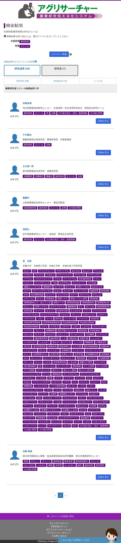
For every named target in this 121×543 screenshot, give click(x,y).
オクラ (27, 291)
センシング (36, 358)
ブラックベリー (95, 398)
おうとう (70, 287)
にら (75, 382)
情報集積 (89, 342)
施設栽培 (54, 338)
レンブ (42, 426)
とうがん (41, 378)
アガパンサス (62, 271)
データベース (43, 370)
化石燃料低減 (37, 295)
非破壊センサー (67, 394)
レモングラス (99, 422)
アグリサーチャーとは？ (59, 529)
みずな (102, 406)
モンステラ (29, 418)
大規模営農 (104, 358)
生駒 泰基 (27, 451)
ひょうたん (29, 398)
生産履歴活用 (92, 354)
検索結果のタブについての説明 (20, 61)
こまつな (86, 326)
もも (88, 414)
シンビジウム (30, 350)
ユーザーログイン (59, 523)
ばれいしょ (91, 390)
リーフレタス (30, 422)
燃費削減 (28, 386)
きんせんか (76, 310)
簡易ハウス (63, 299)
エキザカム (65, 283)
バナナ (48, 390)
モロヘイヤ (98, 414)
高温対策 (95, 318)
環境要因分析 (103, 303)
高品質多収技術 (31, 326)
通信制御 (77, 366)
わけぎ (67, 426)
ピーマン (43, 394)
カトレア (50, 295)
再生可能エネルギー (67, 330)
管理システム (41, 306)
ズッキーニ (78, 350)
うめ (54, 283)
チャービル (49, 366)
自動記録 (73, 338)
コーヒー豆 (69, 318)
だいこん (28, 362)
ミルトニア (40, 414)
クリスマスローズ (49, 315)
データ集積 (29, 370)
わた (75, 426)
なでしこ (98, 378)
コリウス (28, 330)
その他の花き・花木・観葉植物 (72, 113)
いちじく (28, 283)
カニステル (63, 295)
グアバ (87, 310)
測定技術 (81, 358)
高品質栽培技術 (70, 322)
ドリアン (68, 378)
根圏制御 (50, 330)
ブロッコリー (45, 402)
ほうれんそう (85, 402)
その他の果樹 (30, 430)
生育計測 (54, 354)
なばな (27, 382)
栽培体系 (68, 461)
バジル (82, 386)
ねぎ (104, 382)
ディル (46, 374)
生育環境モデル (40, 354)
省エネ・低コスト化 (61, 342)
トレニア (80, 378)
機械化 (49, 176)
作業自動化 (95, 330)
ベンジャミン (70, 402)
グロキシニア (89, 315)
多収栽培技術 (59, 362)
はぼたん (79, 390)
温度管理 (94, 291)
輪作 (80, 465)
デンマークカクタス (90, 374)
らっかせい (69, 465)
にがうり (56, 382)
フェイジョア (70, 398)
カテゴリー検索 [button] (59, 54)
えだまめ (92, 283)
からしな (97, 295)
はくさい (72, 386)
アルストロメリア (43, 279)
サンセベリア (77, 334)
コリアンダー (99, 326)
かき (26, 295)
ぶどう (82, 398)
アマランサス (94, 275)
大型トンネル (83, 287)
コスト (44, 326)
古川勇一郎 (28, 166)
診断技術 (105, 346)
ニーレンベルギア (41, 382)
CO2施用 (90, 334)
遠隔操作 (47, 287)
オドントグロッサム (42, 291)
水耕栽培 (66, 350)
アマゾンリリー (65, 275)
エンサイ (59, 287)
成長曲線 (105, 354)
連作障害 (100, 465)
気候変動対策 (30, 208)
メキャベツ (53, 414)
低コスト (56, 370)
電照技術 (56, 374)
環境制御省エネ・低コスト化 (37, 303)
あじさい (87, 271)
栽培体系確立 (82, 461)
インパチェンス (42, 283)
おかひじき (97, 287)
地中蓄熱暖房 (30, 366)
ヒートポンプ (30, 394)
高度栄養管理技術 (32, 322)
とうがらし (29, 378)
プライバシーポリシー (59, 532)
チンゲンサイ (64, 366)
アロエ (58, 279)
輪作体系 (89, 465)
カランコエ (29, 299)
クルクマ (65, 315)
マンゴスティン (67, 406)
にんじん (84, 382)
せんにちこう (68, 358)
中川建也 (27, 135)
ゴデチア (66, 326)
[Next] (65, 495)
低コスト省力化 (86, 370)
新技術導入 (65, 346)
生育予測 (79, 354)
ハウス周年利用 (57, 386)
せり (26, 358)
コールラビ (83, 318)
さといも (25, 46)
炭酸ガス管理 (86, 362)
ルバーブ (68, 422)
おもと (58, 291)
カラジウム (85, 295)
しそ (64, 338)
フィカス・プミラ (52, 398)
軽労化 (58, 318)
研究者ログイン (59, 526)
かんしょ (28, 306)
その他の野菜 (75, 208)
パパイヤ (68, 390)
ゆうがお (52, 418)
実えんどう (82, 406)
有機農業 (28, 176)
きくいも (90, 306)
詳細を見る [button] (103, 121)
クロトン (102, 315)
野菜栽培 (41, 418)
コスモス (54, 326)
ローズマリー (54, 426)
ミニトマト (94, 410)
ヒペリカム (82, 394)
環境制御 (94, 299)
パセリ (91, 386)
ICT (34, 271)
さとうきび (29, 465)
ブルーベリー (30, 402)
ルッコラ (56, 422)
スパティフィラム (94, 350)
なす (89, 378)
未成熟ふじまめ (70, 410)
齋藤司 (26, 198)
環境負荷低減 (73, 303)
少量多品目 (101, 342)
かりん (40, 299)
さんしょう (63, 334)
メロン (65, 414)
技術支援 (28, 310)
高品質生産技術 (87, 322)
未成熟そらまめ (31, 410)
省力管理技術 (39, 346)
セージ (27, 354)
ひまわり (94, 394)
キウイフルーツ (57, 306)
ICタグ (27, 271)
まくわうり (40, 406)
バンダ (102, 390)
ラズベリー (97, 418)
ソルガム (41, 465)
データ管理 (89, 366)
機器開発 (72, 306)
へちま (58, 402)
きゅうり (50, 310)
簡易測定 (50, 299)
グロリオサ (29, 318)
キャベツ (39, 310)
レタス (87, 422)
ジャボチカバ (30, 342)
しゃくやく (96, 338)
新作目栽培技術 (91, 346)
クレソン (76, 315)
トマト (58, 378)
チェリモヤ (100, 362)
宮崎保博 (27, 103)
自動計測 (84, 338)
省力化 (27, 346)
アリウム (28, 279)
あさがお (76, 271)
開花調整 (105, 291)
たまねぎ (73, 362)
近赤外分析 (63, 310)
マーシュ (28, 406)
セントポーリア (51, 358)
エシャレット (79, 283)
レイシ (78, 422)
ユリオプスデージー (69, 418)
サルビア (50, 334)
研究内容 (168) (22, 81)
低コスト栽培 (70, 370)
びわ (39, 398)
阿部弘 (26, 229)
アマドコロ (80, 275)
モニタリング (77, 414)
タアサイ (92, 358)
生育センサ (67, 354)
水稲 (80, 176)
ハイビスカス (41, 386)
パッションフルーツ (33, 390)
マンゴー (52, 406)
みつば (83, 410)
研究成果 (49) (22, 68)
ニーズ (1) (98, 81)
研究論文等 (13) (60, 81)
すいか (42, 350)
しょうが (78, 342)
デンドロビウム (71, 374)
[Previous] (55, 495)
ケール (49, 318)
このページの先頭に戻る (60, 516)
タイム (38, 362)
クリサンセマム (31, 315)
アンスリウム (70, 279)
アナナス (39, 275)
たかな (47, 362)
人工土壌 (77, 346)
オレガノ (68, 291)
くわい (40, 318)
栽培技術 (25, 41)
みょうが (28, 414)
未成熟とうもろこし (50, 410)
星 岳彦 (27, 261)
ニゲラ (67, 382)
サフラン (39, 334)
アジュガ (98, 271)
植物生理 (52, 346)
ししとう (28, 338)
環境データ (59, 303)
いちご (97, 279)
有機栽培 (39, 176)
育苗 (26, 461)
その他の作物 (96, 113)
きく (81, 306)
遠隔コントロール (32, 287)
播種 (50, 465)
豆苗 (50, 378)
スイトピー (53, 350)
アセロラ (28, 275)
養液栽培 (85, 418)
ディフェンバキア (32, 374)
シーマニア (102, 334)
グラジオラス (99, 310)
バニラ (58, 390)
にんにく (95, 382)
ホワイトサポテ (101, 402)
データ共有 (102, 366)
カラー (74, 295)
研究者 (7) (60, 68)
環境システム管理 (79, 299)
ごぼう (76, 326)
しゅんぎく (44, 342)
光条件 (53, 394)
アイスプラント (46, 271)
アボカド (50, 275)
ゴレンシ (39, 330)
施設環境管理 (41, 338)
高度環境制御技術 (51, 322)
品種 (53, 113)
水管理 (93, 406)
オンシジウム (81, 291)
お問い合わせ (59, 536)
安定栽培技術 (85, 279)
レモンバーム (30, 426)
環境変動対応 (88, 303)
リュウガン (44, 422)
